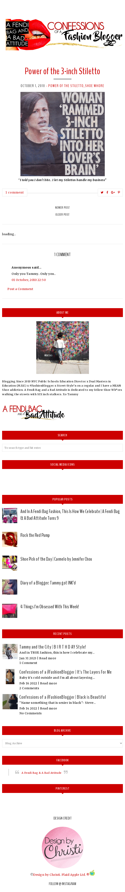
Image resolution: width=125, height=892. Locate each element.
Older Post (62, 214)
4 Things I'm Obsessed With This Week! (49, 606)
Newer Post (62, 207)
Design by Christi (46, 875)
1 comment (14, 192)
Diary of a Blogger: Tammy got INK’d (48, 582)
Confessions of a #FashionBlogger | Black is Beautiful (62, 697)
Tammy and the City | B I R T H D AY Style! (52, 646)
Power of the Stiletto (66, 85)
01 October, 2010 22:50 (29, 280)
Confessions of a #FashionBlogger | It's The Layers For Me (65, 672)
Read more (47, 658)
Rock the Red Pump (35, 535)
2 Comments (29, 688)
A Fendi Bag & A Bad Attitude (42, 772)
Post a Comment (20, 289)
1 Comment (28, 663)
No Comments (30, 713)
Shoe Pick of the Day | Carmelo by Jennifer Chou (56, 559)
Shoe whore (94, 85)
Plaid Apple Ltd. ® (76, 875)
